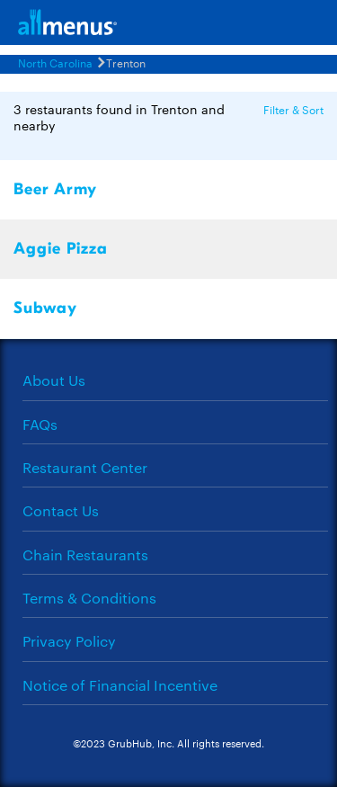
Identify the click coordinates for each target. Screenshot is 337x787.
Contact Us (60, 510)
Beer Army (55, 189)
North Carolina (55, 62)
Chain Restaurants (85, 554)
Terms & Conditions (89, 597)
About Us (53, 380)
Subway (45, 308)
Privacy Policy (69, 640)
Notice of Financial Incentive (119, 684)
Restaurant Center (84, 467)
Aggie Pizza (60, 248)
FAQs (40, 424)
